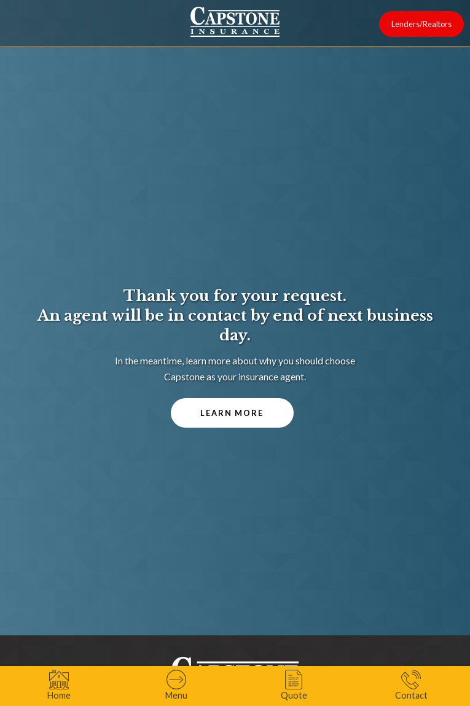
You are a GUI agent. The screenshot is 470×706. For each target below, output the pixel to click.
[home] (235, 22)
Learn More (232, 413)
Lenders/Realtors (421, 24)
